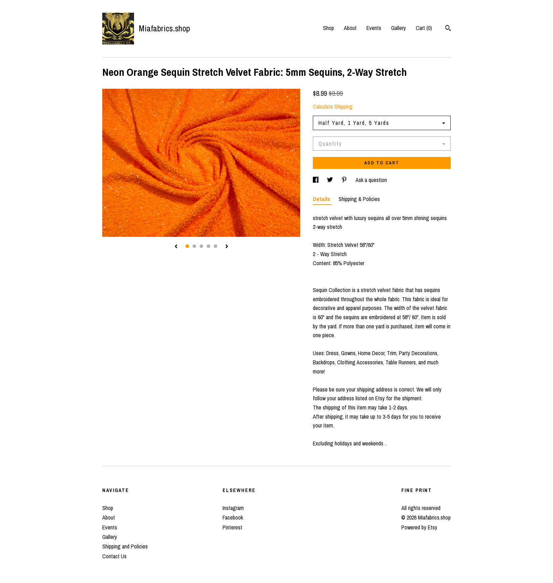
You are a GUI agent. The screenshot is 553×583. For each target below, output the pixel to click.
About (350, 28)
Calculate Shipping (333, 106)
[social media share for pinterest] (344, 180)
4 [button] (208, 246)
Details (322, 199)
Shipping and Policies (125, 546)
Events (373, 28)
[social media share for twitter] (330, 180)
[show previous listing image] (176, 246)
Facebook (233, 517)
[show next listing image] (227, 246)
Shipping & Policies (359, 199)
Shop (328, 28)
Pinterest (232, 527)
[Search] (448, 29)
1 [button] (187, 246)
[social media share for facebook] (316, 180)
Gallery (398, 28)
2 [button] (194, 246)
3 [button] (201, 246)
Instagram (233, 508)
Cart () (424, 28)
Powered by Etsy (419, 527)
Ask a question (371, 180)
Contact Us (114, 556)
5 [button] (215, 246)
